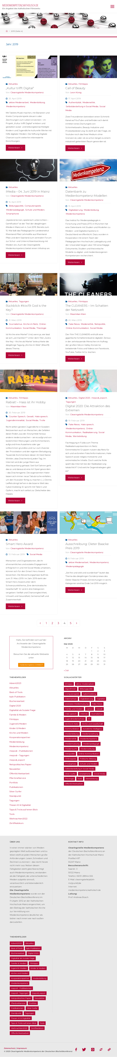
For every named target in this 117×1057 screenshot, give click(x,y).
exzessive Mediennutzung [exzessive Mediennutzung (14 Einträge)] (76, 704)
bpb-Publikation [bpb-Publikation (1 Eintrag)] (33, 948)
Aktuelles (13, 84)
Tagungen (24, 301)
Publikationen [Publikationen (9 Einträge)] (17, 1008)
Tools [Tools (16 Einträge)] (80, 779)
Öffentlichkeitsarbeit (19, 773)
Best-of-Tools (15, 692)
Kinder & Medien (17, 728)
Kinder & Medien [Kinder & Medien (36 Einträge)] (37, 968)
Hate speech (41, 416)
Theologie (41, 328)
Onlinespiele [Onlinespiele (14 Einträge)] (70, 759)
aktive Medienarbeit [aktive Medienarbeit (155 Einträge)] (85, 684)
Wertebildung (80, 436)
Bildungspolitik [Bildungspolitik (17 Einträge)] (86, 689)
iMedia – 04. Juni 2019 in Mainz (28, 191)
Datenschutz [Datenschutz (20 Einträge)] (71, 699)
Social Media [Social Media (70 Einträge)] (99, 774)
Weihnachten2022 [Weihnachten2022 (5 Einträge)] (19, 1028)
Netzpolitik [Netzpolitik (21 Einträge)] (70, 754)
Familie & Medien (17, 715)
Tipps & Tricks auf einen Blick (23, 809)
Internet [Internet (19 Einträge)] (84, 714)
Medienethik (89, 102)
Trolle (42, 420)
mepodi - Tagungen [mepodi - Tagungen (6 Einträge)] (19, 993)
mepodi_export (99, 398)
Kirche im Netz (30, 324)
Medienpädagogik (15, 210)
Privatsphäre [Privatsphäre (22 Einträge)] (70, 764)
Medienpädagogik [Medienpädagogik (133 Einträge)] (91, 744)
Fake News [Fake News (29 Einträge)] (97, 704)
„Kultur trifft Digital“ (20, 88)
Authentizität (75, 102)
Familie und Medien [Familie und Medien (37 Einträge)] (74, 709)
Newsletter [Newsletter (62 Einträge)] (39, 998)
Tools (11, 814)
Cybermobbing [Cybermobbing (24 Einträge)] (89, 694)
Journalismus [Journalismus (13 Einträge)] (97, 714)
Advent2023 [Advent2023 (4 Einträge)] (16, 943)
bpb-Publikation (17, 697)
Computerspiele (33, 206)
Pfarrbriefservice (17, 778)
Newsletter (14, 769)
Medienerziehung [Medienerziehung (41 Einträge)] (90, 734)
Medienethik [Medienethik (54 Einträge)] (70, 739)
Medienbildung (37, 102)
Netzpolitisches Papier (20, 764)
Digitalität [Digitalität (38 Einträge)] (101, 699)
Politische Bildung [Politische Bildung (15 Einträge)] (88, 759)
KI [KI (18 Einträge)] (89, 719)
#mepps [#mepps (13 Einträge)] (69, 684)
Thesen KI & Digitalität (20, 805)
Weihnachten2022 (18, 819)
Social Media (29, 328)
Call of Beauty (75, 88)
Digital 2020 (84, 398)
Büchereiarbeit (16, 701)
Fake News (74, 324)
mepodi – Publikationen (21, 751)
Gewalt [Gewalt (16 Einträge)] (99, 709)
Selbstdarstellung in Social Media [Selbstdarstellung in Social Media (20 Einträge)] (79, 769)
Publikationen (16, 787)
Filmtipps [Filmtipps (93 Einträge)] (34, 963)
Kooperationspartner (19, 737)
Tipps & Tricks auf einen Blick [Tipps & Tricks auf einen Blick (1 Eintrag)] (23, 1023)
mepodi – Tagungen (19, 755)
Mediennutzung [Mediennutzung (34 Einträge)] (72, 744)
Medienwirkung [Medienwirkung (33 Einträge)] (87, 749)
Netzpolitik (99, 324)
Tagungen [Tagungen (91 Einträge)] (29, 1013)
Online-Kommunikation (77, 328)
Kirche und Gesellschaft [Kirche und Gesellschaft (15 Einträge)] (92, 724)
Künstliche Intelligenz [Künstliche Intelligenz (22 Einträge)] (92, 729)
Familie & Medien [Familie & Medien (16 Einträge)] (18, 963)
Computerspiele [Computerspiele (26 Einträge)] (72, 694)
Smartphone (12, 213)
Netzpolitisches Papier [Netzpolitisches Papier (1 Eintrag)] (21, 998)
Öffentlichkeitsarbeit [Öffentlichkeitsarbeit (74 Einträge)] (74, 784)
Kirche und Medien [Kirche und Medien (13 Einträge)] (19, 973)
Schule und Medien (34, 210)
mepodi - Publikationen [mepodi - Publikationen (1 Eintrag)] (21, 988)
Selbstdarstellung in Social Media (82, 106)
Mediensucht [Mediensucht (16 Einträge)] (71, 749)
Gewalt (30, 416)
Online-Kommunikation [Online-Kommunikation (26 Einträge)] (88, 754)
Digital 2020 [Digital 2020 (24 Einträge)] (33, 953)
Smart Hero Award (19, 544)
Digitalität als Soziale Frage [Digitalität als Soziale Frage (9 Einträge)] (22, 958)
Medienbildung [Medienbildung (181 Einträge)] (72, 734)
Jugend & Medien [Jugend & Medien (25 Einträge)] (19, 968)
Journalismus (15, 324)
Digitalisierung (76, 210)
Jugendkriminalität (15, 420)
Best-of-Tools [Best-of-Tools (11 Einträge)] (16, 948)
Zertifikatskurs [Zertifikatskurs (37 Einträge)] (37, 1028)
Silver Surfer (15, 791)
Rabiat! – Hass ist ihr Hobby (26, 402)
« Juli (66, 670)
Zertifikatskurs (16, 823)
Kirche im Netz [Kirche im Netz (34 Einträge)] (71, 724)
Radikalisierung (90, 432)
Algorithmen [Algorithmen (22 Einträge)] (70, 689)
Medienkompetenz (15, 106)
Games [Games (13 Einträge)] (89, 709)
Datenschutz (10, 1048)
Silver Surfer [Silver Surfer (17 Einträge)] (70, 774)
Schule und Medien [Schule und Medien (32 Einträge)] (88, 764)
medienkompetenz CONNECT (31, 665)
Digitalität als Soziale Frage (22, 710)
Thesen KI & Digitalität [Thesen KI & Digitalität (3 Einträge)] (20, 1018)
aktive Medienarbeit (19, 102)
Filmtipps (83, 84)
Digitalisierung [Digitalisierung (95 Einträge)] (86, 699)
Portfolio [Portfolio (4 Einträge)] (33, 1003)
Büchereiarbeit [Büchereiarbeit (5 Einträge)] (17, 953)
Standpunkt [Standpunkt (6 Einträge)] (16, 1013)
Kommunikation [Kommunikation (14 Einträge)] (72, 729)
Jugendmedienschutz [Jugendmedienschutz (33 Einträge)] (74, 719)
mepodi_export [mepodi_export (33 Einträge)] (38, 993)
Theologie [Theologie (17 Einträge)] (69, 779)
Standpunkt (15, 796)
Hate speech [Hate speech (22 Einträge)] (71, 714)
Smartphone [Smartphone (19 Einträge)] (84, 774)
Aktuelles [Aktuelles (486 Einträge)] (29, 943)
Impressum (22, 1048)
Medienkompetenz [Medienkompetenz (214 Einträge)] (88, 739)
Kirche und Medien (18, 733)
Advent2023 (15, 683)
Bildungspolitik (16, 206)
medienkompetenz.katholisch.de (20, 5)
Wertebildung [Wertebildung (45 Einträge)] (92, 779)
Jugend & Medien (18, 724)
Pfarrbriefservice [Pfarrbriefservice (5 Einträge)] (18, 1003)
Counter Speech (17, 416)
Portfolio (13, 782)
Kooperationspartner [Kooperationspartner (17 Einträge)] (20, 978)
